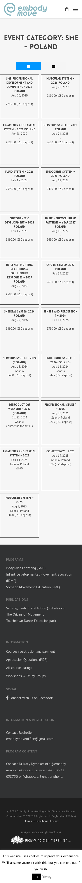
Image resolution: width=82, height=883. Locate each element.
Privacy (54, 821)
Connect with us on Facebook (29, 698)
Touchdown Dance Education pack (31, 620)
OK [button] (36, 877)
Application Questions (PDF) (26, 659)
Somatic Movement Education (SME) (33, 587)
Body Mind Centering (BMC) (25, 568)
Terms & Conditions (36, 821)
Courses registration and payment (30, 651)
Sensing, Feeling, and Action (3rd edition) (35, 608)
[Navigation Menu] (75, 9)
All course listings (19, 667)
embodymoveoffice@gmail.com (30, 738)
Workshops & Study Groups (26, 676)
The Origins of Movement (25, 614)
